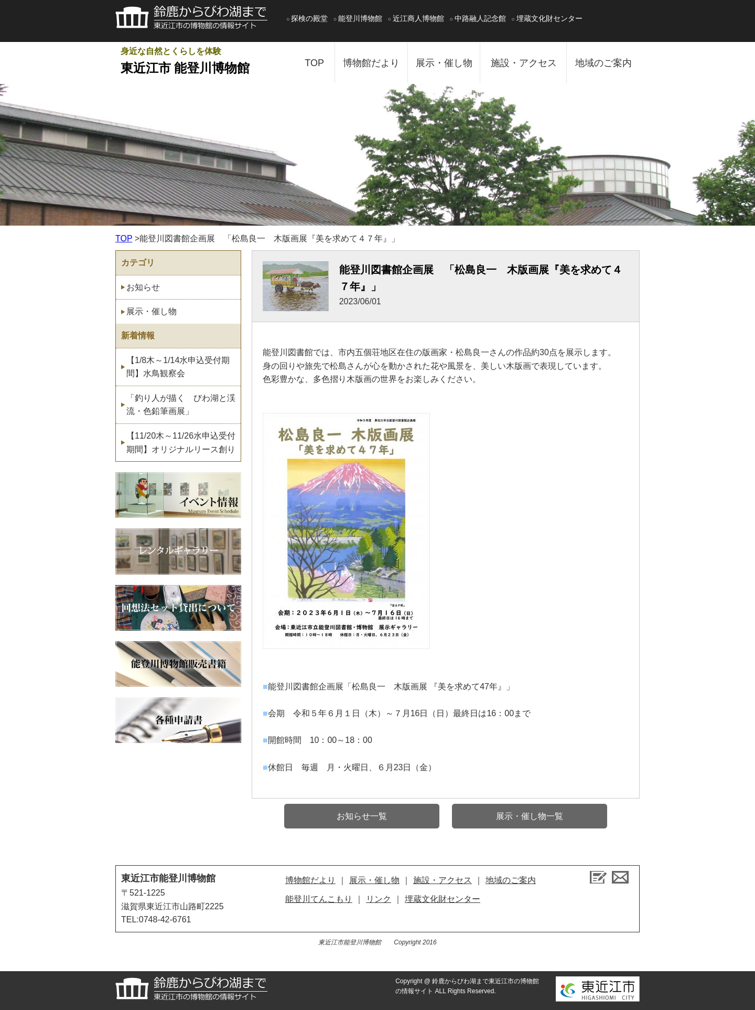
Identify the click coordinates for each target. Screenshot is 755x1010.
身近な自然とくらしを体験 (202, 62)
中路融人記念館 (480, 18)
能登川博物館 (360, 18)
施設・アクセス (524, 63)
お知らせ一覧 (362, 816)
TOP (314, 63)
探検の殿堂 (309, 18)
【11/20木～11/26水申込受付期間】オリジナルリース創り (180, 442)
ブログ (598, 877)
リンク (378, 899)
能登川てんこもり (318, 899)
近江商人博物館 (418, 18)
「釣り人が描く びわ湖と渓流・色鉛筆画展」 (180, 405)
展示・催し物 (444, 63)
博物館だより (371, 63)
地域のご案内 (603, 63)
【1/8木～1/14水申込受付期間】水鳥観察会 (178, 367)
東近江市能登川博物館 (168, 878)
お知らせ (143, 287)
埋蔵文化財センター (549, 18)
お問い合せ (620, 877)
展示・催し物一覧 (529, 816)
